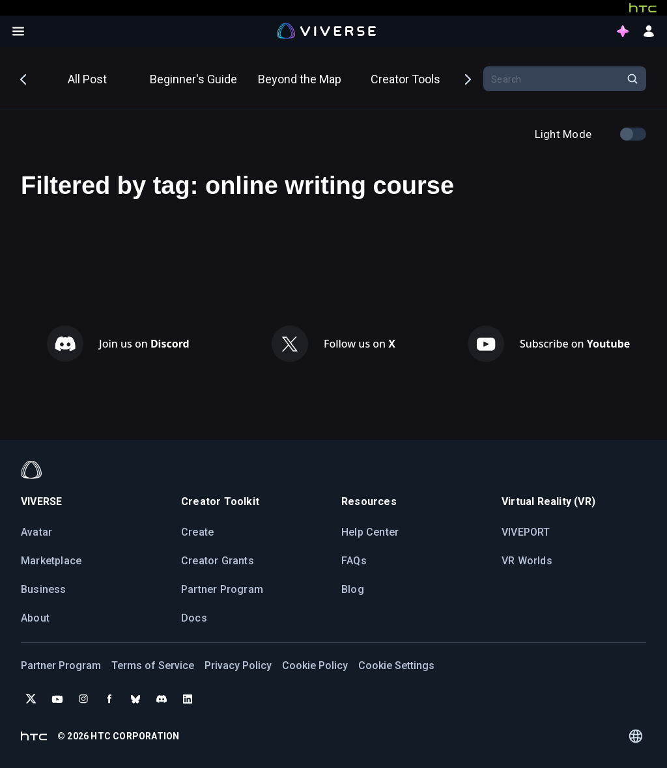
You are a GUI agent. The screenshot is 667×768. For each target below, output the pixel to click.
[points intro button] (623, 31)
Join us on (144, 343)
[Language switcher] (635, 736)
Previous (24, 78)
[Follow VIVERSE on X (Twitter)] (31, 699)
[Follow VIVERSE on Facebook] (109, 699)
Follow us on (359, 343)
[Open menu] (18, 31)
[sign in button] (649, 31)
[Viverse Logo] (326, 30)
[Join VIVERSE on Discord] (161, 699)
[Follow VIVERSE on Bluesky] (135, 699)
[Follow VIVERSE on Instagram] (83, 699)
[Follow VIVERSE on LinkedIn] (187, 699)
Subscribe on (575, 343)
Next (467, 78)
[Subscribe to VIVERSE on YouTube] (57, 699)
